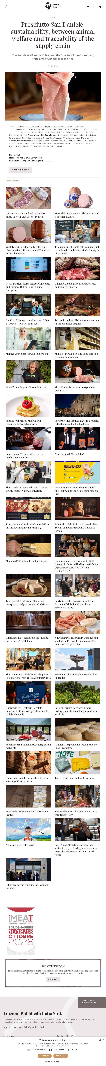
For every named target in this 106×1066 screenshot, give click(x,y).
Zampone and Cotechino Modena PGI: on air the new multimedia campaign (28, 526)
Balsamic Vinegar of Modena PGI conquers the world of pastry (23, 422)
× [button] (103, 1039)
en (93, 7)
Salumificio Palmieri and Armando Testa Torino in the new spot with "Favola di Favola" (76, 527)
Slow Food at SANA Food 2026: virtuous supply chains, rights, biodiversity (26, 489)
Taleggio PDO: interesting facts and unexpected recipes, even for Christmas (27, 602)
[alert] (53, 1051)
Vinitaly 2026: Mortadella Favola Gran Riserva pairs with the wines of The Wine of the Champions (27, 250)
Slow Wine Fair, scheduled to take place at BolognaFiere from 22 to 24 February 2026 (28, 676)
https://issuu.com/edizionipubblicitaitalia (25, 1027)
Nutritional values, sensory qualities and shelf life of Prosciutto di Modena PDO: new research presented (76, 641)
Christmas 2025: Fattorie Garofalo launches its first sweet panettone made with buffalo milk (27, 711)
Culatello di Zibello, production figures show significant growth (27, 779)
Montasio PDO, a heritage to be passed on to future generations (77, 355)
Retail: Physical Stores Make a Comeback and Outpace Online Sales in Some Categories (28, 287)
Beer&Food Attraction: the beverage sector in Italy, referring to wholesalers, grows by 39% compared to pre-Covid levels (76, 849)
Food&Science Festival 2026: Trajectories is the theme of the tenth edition (77, 422)
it (88, 7)
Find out (53, 979)
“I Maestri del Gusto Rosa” (20, 844)
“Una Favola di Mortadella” (69, 454)
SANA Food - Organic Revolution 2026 (26, 387)
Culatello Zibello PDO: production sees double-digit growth (75, 285)
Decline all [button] (60, 1056)
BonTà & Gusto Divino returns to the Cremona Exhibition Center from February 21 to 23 (74, 604)
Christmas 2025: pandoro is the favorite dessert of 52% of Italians (27, 639)
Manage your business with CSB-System (27, 353)
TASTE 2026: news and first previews (74, 777)
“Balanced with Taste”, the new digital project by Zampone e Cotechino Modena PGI (77, 491)
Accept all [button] (44, 1056)
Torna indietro (20, 170)
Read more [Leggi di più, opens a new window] (66, 1046)
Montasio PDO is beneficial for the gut (26, 560)
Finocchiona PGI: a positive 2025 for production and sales (25, 455)
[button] (53, 1061)
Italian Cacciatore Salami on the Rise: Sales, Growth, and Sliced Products (26, 215)
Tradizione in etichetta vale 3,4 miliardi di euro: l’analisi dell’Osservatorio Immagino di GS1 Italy (77, 250)
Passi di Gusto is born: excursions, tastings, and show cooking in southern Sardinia (76, 711)
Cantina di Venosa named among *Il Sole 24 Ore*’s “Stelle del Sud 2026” (27, 322)
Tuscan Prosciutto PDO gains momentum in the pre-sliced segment (77, 322)
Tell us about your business (91, 1002)
